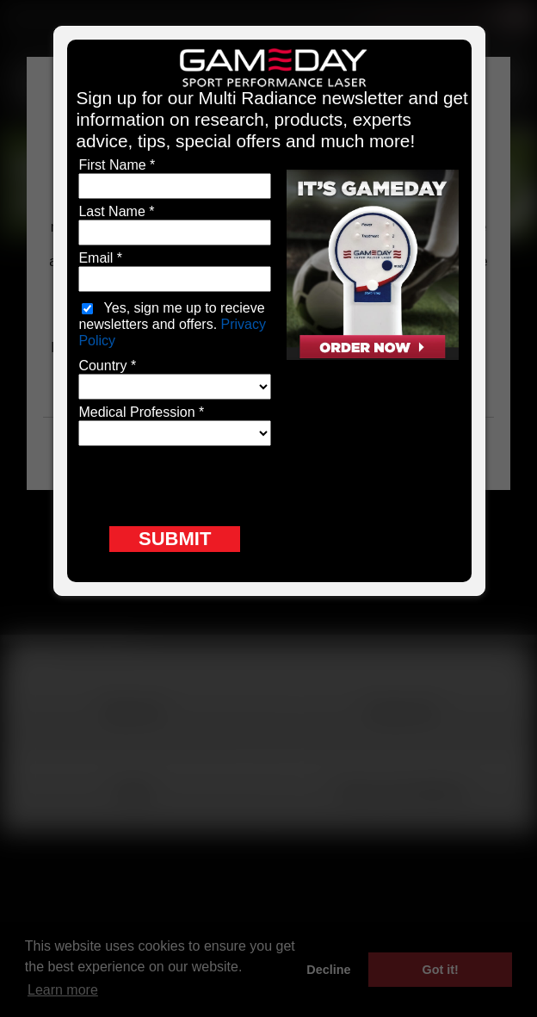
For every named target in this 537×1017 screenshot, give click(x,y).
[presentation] (209, 484)
